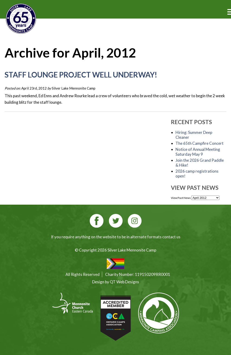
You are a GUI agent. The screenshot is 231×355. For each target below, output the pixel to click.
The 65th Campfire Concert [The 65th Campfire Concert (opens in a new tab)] (200, 143)
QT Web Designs (124, 281)
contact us (171, 236)
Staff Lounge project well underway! (81, 74)
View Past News (181, 198)
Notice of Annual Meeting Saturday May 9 (198, 152)
